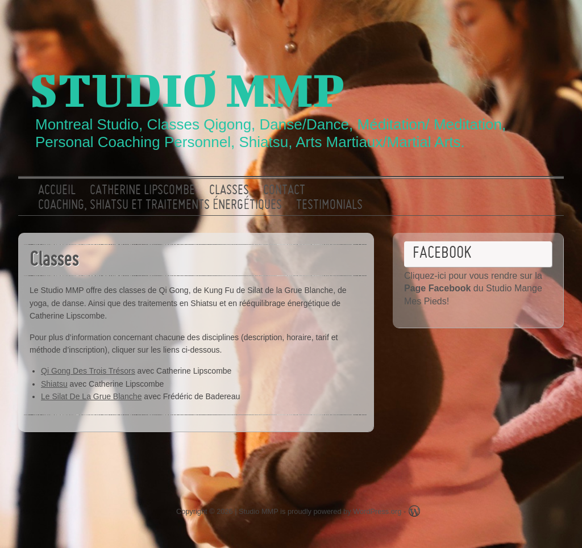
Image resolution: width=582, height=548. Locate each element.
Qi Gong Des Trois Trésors (88, 370)
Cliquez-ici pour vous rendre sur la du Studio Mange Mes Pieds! (473, 288)
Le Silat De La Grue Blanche (91, 396)
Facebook (542, 20)
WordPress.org (377, 511)
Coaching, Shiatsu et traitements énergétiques (160, 205)
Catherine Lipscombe (142, 191)
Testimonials (329, 205)
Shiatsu (54, 383)
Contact (284, 191)
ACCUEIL (57, 191)
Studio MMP (187, 89)
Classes (229, 191)
